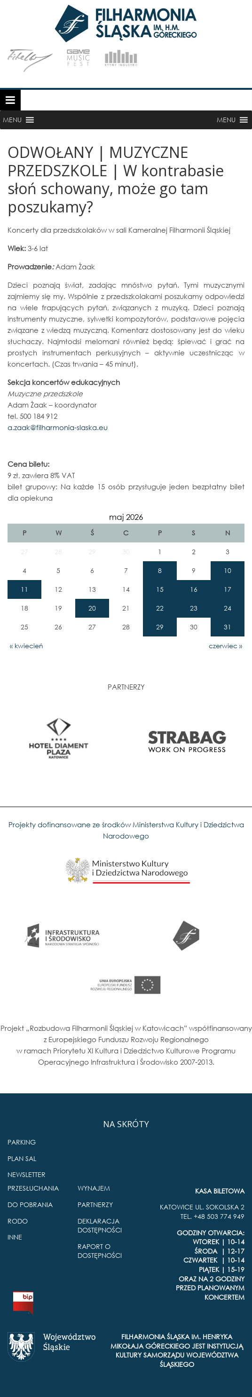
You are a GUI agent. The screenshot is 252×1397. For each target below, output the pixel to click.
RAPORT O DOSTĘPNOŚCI (100, 1251)
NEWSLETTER (27, 1174)
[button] (12, 119)
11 (24, 589)
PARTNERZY (95, 1204)
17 (227, 589)
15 (160, 589)
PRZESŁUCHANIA (33, 1188)
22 (160, 608)
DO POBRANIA (30, 1204)
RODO (18, 1220)
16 (193, 589)
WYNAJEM (94, 1188)
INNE (15, 1236)
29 (160, 626)
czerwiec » (225, 645)
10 (227, 570)
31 (227, 626)
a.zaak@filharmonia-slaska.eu (58, 427)
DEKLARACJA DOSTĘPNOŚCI (100, 1225)
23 (193, 608)
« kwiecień (26, 645)
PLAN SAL (22, 1158)
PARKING (22, 1142)
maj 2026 (126, 517)
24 (227, 608)
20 (92, 608)
